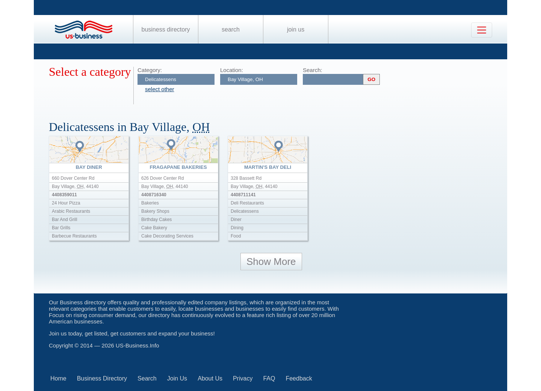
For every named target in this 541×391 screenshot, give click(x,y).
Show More (271, 261)
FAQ (269, 378)
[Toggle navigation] (481, 30)
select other (159, 89)
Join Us (295, 29)
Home (58, 378)
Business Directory (166, 29)
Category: (150, 70)
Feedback (299, 378)
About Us (210, 378)
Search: (312, 70)
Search (231, 29)
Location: (231, 70)
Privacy (242, 378)
